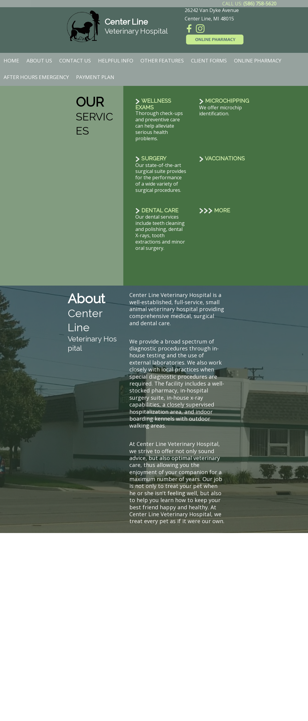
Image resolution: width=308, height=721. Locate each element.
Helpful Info (115, 60)
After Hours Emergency (36, 77)
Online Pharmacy (257, 60)
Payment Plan (95, 77)
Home (11, 60)
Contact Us (75, 60)
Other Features (162, 60)
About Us (39, 60)
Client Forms (209, 60)
